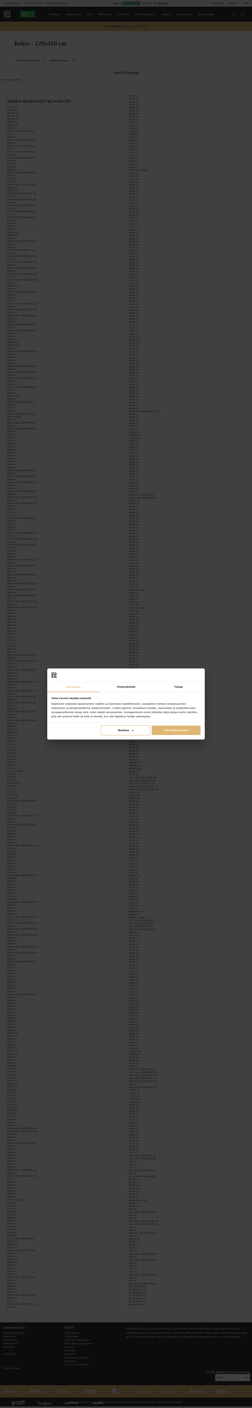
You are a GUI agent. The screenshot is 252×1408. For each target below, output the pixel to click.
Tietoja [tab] (178, 686)
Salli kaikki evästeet (176, 730)
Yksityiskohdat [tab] (126, 686)
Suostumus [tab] (73, 686)
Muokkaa (125, 730)
